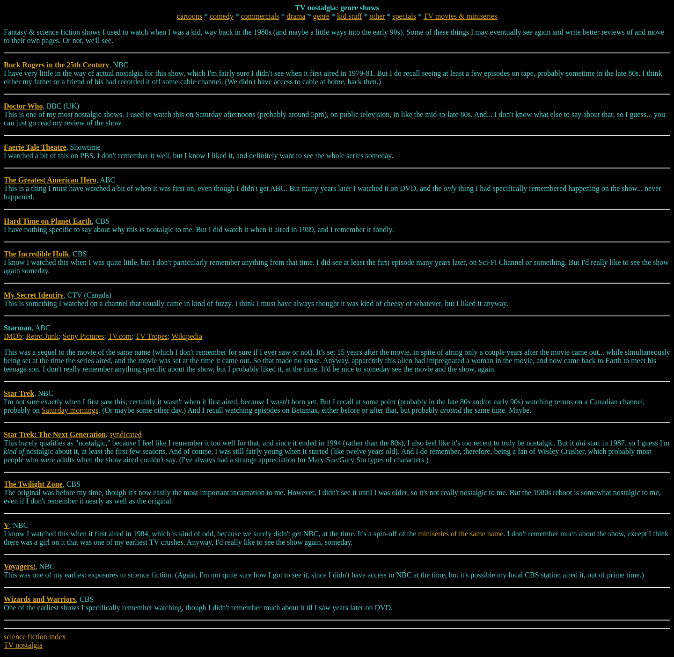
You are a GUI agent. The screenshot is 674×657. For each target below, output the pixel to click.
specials (404, 16)
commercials (260, 16)
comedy (222, 16)
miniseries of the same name (460, 534)
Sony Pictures (83, 336)
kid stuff (349, 16)
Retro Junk (42, 336)
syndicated (125, 434)
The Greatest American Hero (50, 180)
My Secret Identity (34, 295)
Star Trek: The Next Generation (55, 434)
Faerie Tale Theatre (35, 147)
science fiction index (35, 637)
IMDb (13, 336)
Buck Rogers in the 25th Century (56, 65)
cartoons (189, 16)
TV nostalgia (23, 645)
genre (321, 16)
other (377, 16)
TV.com (120, 336)
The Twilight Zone (33, 484)
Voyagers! (20, 566)
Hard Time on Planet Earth (48, 221)
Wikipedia (186, 336)
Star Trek (19, 393)
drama (295, 16)
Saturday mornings (70, 410)
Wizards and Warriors (40, 599)
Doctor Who (23, 106)
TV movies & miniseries (460, 16)
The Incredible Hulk (36, 254)
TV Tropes (151, 336)
